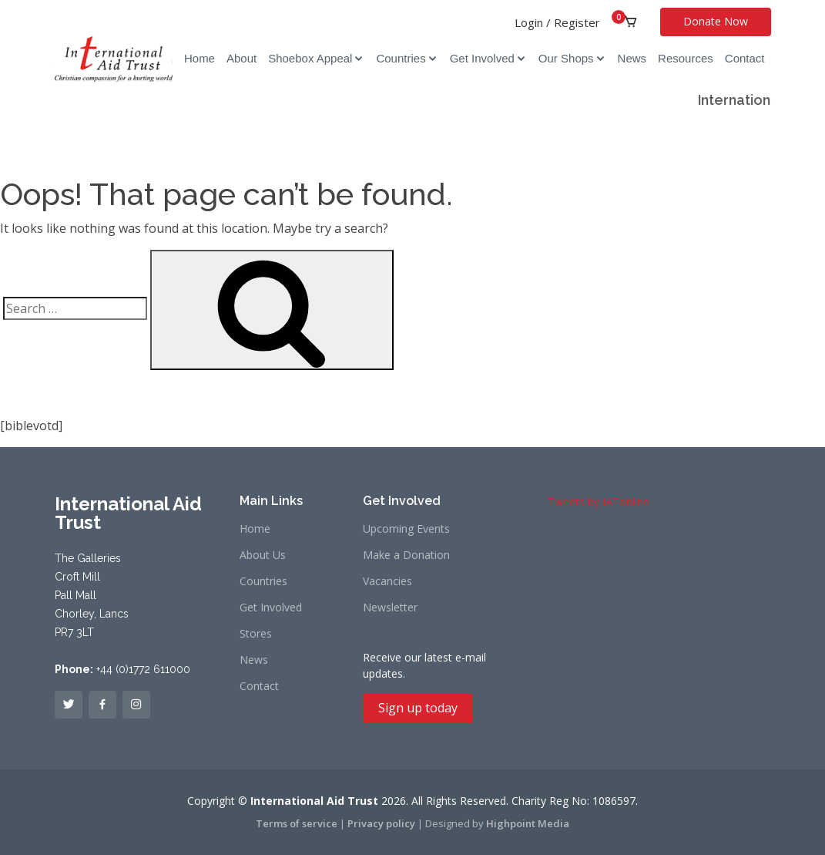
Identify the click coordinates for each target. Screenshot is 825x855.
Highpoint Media (527, 823)
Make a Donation (406, 555)
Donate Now (715, 21)
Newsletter (390, 607)
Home (199, 58)
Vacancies (387, 581)
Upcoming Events (406, 528)
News (632, 58)
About (241, 58)
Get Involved (482, 58)
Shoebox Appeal (310, 58)
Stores (256, 633)
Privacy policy (381, 823)
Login (529, 22)
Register (577, 22)
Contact (745, 58)
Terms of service (296, 823)
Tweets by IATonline (598, 501)
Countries (400, 58)
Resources (685, 58)
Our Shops (566, 58)
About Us (263, 555)
